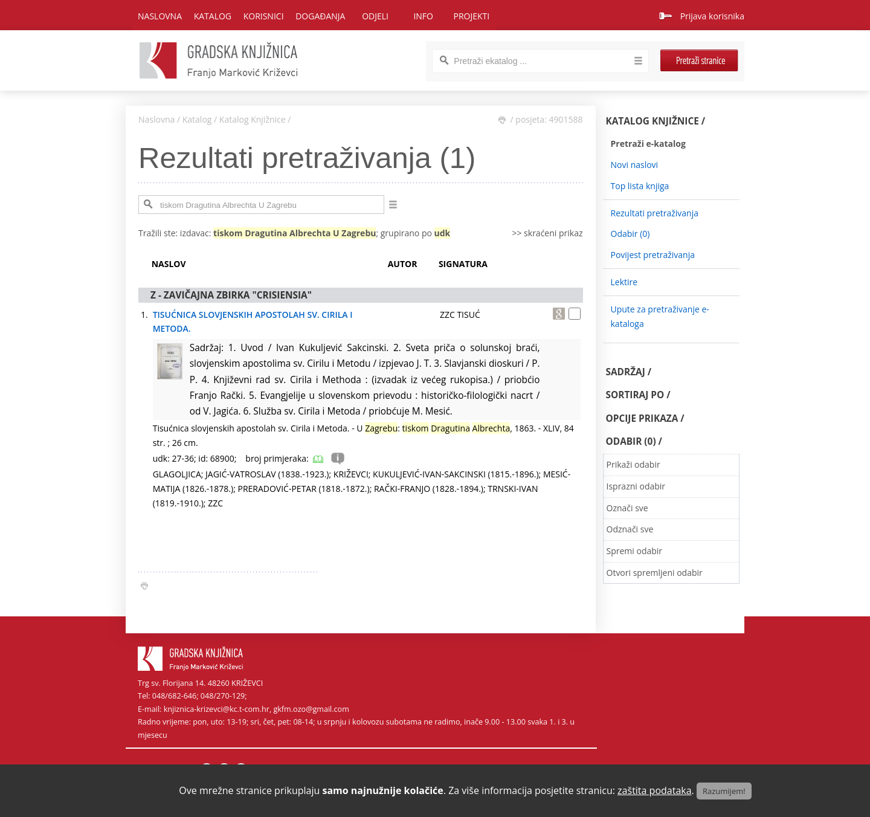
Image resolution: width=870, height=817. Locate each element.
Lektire (624, 282)
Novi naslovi (635, 164)
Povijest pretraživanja (653, 254)
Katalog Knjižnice (252, 119)
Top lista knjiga (640, 186)
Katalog (197, 119)
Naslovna (160, 16)
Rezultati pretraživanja (655, 213)
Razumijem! (724, 791)
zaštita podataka (654, 790)
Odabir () (630, 233)
